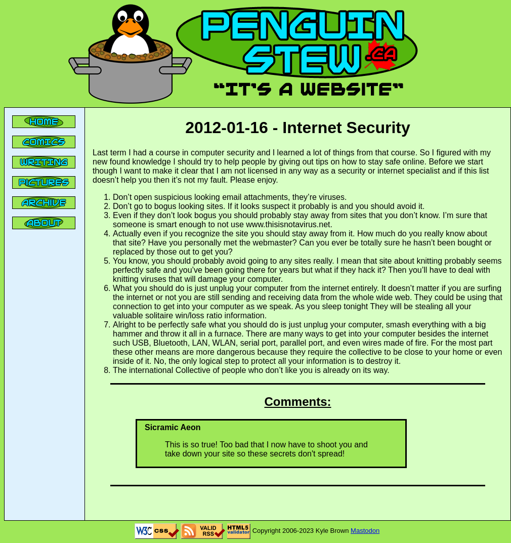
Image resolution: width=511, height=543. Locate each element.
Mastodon (365, 530)
